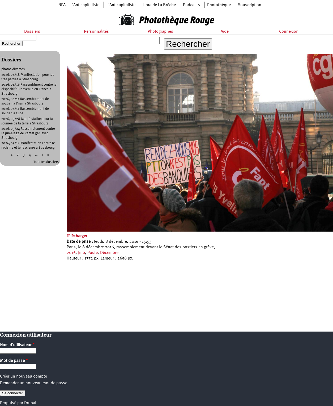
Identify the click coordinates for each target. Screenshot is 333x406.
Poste (92, 253)
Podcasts (191, 5)
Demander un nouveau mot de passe (33, 383)
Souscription (249, 5)
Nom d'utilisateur (17, 345)
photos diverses (13, 69)
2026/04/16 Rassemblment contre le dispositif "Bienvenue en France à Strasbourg (29, 89)
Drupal (30, 403)
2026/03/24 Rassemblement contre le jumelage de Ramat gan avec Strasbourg (28, 133)
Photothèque (219, 5)
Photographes (160, 32)
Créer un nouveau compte (23, 376)
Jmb (81, 253)
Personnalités (96, 32)
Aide (225, 32)
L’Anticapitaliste (120, 5)
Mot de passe (14, 361)
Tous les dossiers (46, 162)
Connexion (288, 32)
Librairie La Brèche (159, 5)
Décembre (109, 253)
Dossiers (32, 32)
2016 (71, 253)
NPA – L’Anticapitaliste (78, 5)
